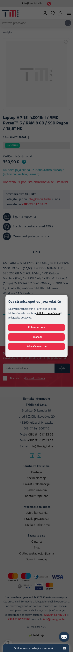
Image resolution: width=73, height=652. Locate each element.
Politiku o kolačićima (48, 313)
